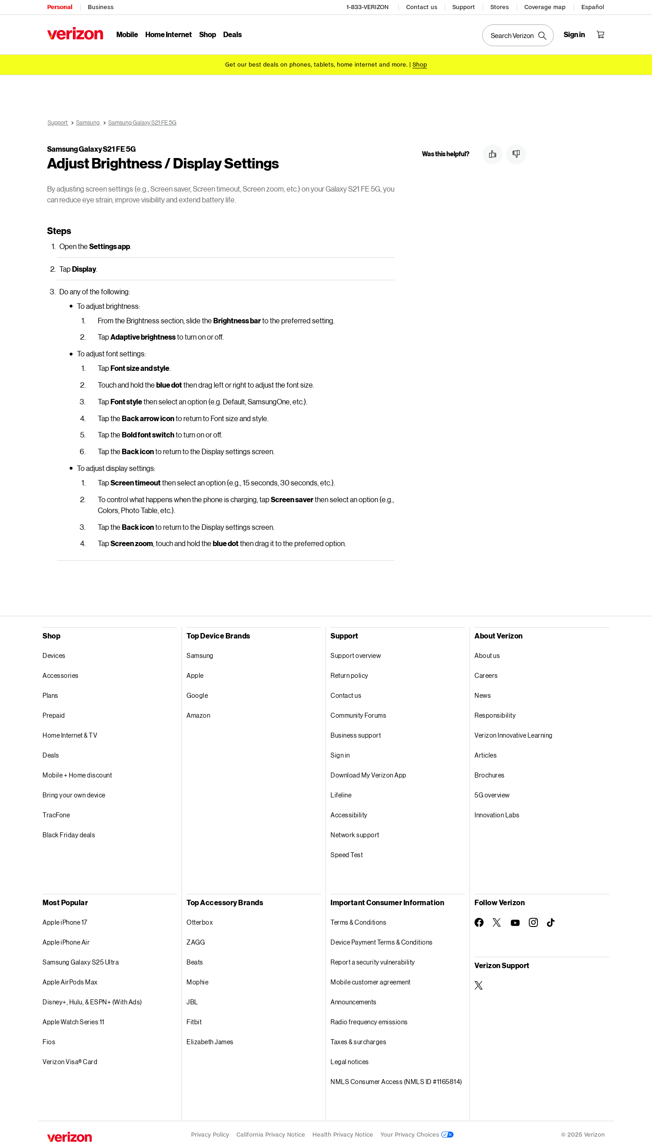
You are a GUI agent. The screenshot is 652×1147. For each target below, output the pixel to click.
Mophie (197, 980)
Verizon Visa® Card (70, 1060)
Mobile (127, 34)
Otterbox (200, 921)
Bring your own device (74, 793)
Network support (355, 833)
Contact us (421, 7)
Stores (499, 7)
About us (487, 654)
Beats (195, 961)
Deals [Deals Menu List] (232, 34)
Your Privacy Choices (417, 1133)
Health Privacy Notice (342, 1133)
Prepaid (54, 714)
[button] (493, 154)
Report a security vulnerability (373, 961)
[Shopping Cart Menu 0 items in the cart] (600, 34)
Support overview (356, 654)
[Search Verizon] (518, 35)
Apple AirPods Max (70, 980)
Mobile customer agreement (371, 980)
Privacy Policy (210, 1133)
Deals (51, 754)
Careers (486, 674)
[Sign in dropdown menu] (574, 34)
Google (197, 694)
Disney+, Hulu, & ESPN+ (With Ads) (92, 1000)
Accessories (61, 674)
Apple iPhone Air (66, 941)
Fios (49, 1040)
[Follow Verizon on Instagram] (533, 921)
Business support (356, 734)
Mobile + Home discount (77, 773)
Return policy (350, 674)
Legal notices (350, 1060)
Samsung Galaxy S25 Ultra (81, 961)
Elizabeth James (210, 1040)
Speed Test (347, 853)
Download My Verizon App (369, 773)
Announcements (354, 1000)
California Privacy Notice (270, 1133)
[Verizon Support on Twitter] (479, 984)
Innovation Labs (497, 813)
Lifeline (341, 793)
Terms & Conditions (358, 921)
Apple (195, 674)
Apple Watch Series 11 (74, 1020)
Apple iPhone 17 (65, 921)
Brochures (490, 773)
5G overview (492, 793)
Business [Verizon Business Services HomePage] (101, 7)
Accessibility (349, 813)
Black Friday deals (69, 833)
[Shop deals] (419, 64)
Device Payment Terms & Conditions (382, 941)
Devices (54, 654)
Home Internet (168, 34)
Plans (50, 694)
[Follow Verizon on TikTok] (551, 921)
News (483, 694)
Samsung (200, 654)
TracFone (56, 813)
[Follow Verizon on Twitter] (497, 921)
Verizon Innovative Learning (514, 734)
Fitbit (194, 1020)
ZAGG (196, 941)
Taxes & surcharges (358, 1040)
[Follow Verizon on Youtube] (515, 921)
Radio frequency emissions (369, 1020)
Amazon (198, 714)
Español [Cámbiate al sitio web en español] (592, 7)
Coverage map (545, 7)
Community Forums (358, 714)
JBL (192, 1000)
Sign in (340, 754)
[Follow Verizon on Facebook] (479, 921)
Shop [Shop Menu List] (207, 34)
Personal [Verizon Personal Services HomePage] (59, 7)
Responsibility (495, 714)
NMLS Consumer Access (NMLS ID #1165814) (396, 1080)
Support (463, 7)
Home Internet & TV (70, 734)
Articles (486, 754)
